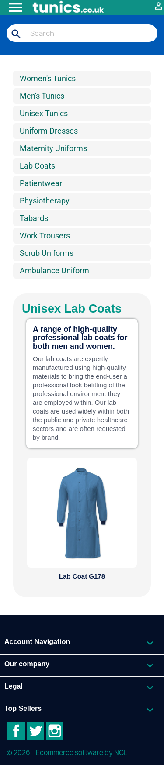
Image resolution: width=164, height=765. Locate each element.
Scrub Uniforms (46, 253)
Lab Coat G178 (82, 576)
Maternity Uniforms (53, 148)
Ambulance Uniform (54, 270)
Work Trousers (45, 235)
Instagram (54, 731)
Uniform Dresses (49, 130)
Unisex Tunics (44, 113)
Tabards (34, 218)
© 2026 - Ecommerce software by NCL (67, 752)
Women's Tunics (48, 78)
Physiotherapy (45, 200)
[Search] (82, 33)
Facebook (16, 731)
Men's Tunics (42, 95)
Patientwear (41, 183)
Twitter (35, 731)
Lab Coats (37, 165)
